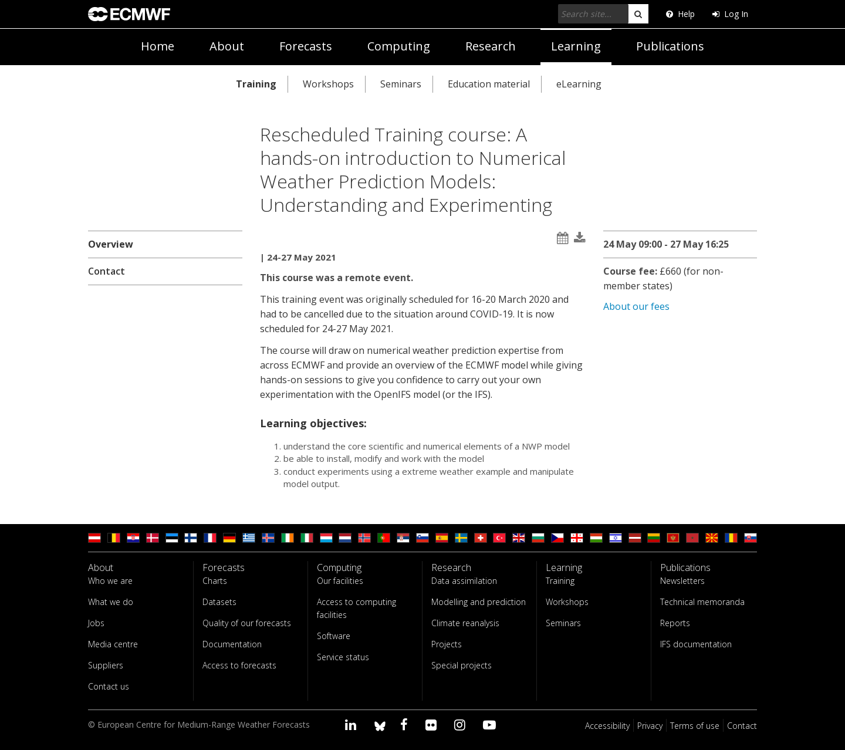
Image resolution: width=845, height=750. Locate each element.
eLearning (578, 83)
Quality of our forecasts (246, 623)
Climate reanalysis (465, 623)
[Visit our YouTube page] (491, 724)
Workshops (328, 83)
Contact (106, 271)
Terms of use (694, 725)
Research (490, 46)
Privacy (650, 725)
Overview (110, 244)
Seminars (400, 83)
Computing (398, 46)
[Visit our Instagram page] (461, 724)
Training (256, 83)
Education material (489, 83)
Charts (214, 580)
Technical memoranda (702, 601)
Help (680, 13)
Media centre (113, 644)
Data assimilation (464, 580)
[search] (638, 13)
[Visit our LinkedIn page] (352, 724)
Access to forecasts (239, 665)
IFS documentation (696, 644)
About (226, 46)
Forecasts (305, 46)
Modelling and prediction (478, 601)
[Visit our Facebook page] (405, 724)
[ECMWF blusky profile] (380, 724)
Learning (576, 46)
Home (157, 46)
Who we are (110, 580)
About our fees (636, 306)
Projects (446, 644)
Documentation (232, 644)
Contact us (108, 686)
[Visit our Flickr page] (432, 724)
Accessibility (607, 725)
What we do (110, 601)
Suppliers (105, 665)
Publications (670, 46)
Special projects (461, 665)
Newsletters (682, 580)
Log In (730, 13)
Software (333, 635)
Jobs (96, 623)
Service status (343, 657)
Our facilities (340, 580)
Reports (675, 623)
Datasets (219, 601)
